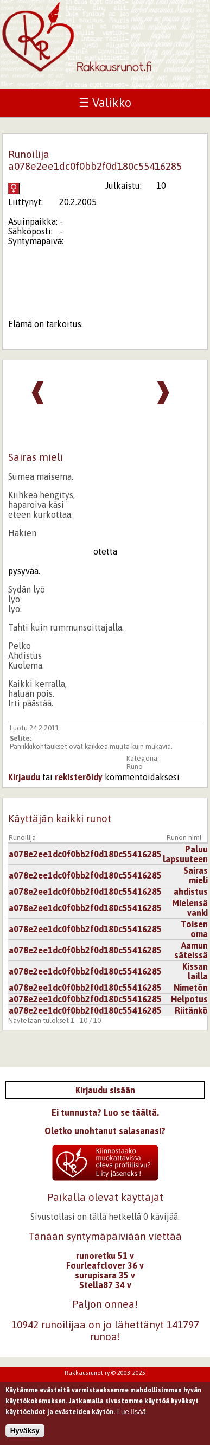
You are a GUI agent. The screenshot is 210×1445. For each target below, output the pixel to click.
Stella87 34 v (105, 1285)
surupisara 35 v (105, 1275)
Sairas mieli (195, 875)
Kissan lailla (195, 971)
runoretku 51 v (105, 1256)
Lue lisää (131, 1415)
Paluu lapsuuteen (185, 854)
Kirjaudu (24, 777)
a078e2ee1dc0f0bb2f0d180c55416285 (85, 854)
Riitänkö (191, 1010)
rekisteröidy (79, 777)
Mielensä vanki (190, 908)
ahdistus (191, 891)
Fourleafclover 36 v (105, 1265)
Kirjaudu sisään (105, 1090)
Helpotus (189, 999)
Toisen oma (194, 929)
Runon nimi (184, 837)
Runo (134, 766)
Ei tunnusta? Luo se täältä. (105, 1112)
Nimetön (191, 987)
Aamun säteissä (191, 950)
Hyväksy (25, 1434)
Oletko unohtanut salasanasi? (105, 1131)
